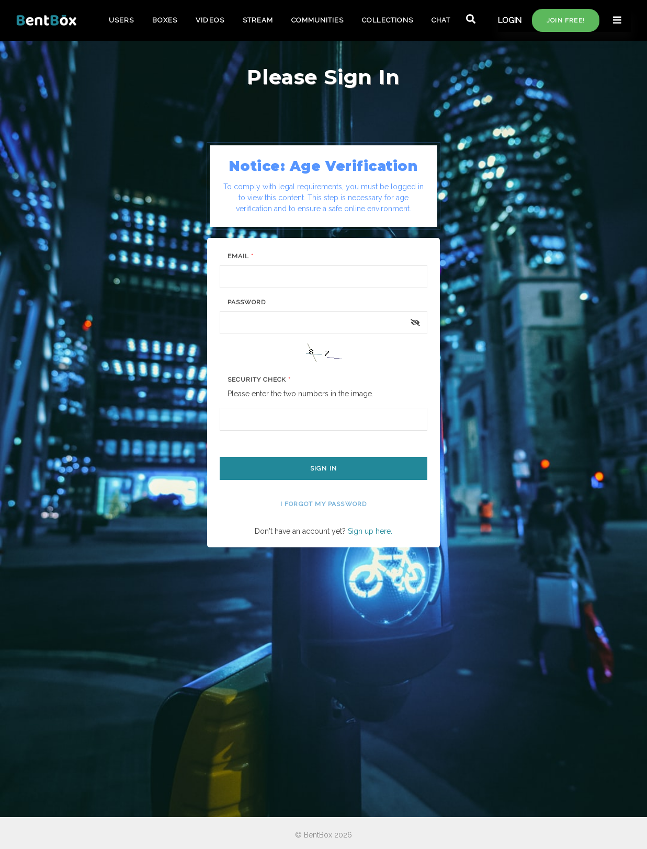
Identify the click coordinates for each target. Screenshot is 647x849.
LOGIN (509, 20)
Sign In (323, 468)
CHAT (441, 20)
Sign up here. (370, 531)
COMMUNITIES (317, 20)
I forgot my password (323, 504)
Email (241, 256)
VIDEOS (210, 20)
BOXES (164, 20)
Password (247, 302)
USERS (121, 20)
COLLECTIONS (387, 20)
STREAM (258, 20)
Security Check (259, 379)
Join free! (566, 20)
